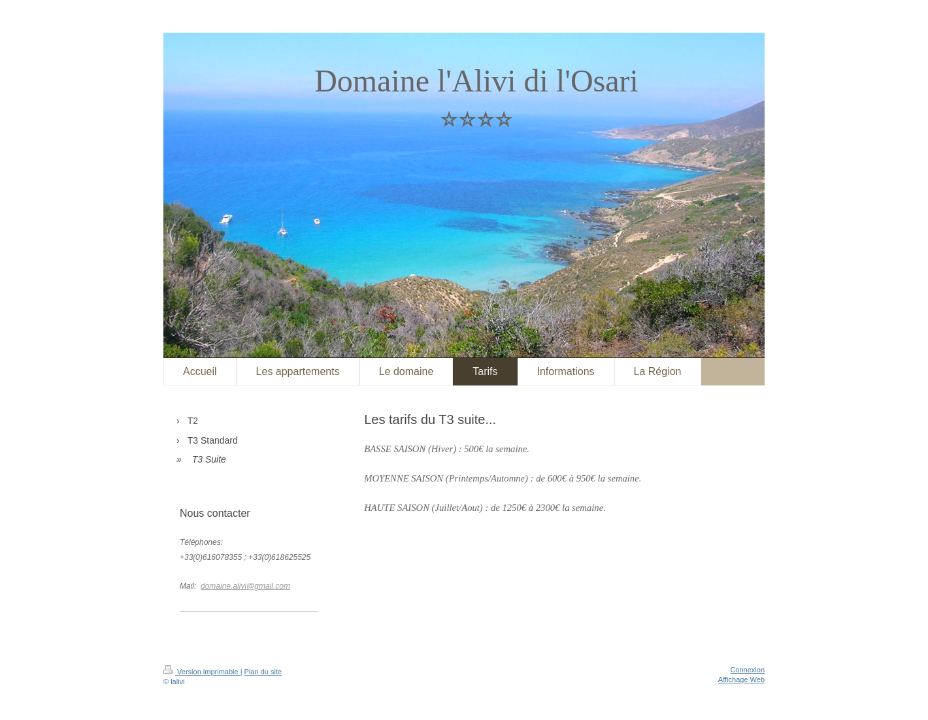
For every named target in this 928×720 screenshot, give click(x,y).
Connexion (747, 670)
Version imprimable (201, 672)
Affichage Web (741, 679)
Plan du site (263, 672)
